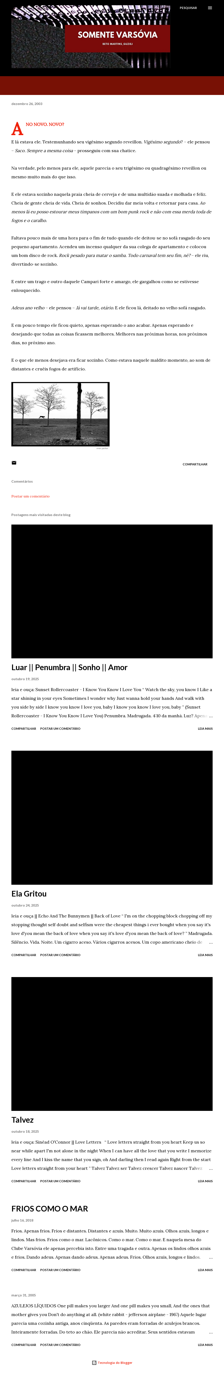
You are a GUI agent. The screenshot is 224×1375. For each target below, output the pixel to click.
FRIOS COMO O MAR (49, 1208)
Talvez (22, 1119)
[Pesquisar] (188, 7)
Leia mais (205, 728)
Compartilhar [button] (195, 464)
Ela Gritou (29, 893)
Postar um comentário (30, 496)
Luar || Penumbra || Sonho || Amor (69, 667)
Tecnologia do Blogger (112, 1363)
